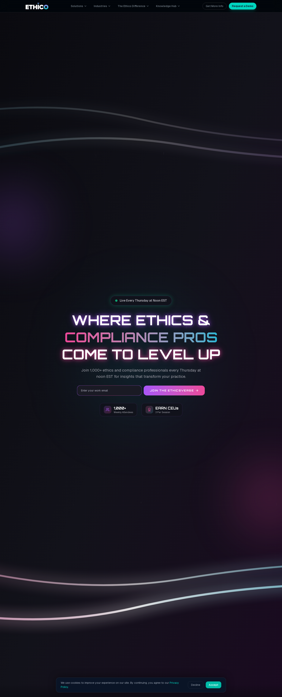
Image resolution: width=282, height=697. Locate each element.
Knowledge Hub (168, 6)
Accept (213, 685)
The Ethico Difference (133, 6)
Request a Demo (242, 6)
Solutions (79, 6)
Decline (195, 685)
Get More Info (214, 6)
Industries (102, 6)
